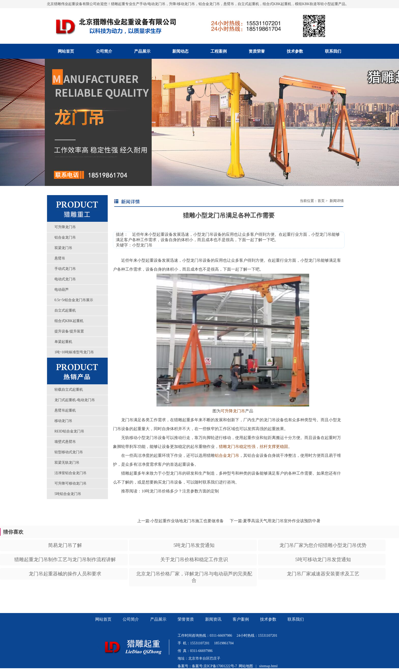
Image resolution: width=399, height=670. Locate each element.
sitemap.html (268, 666)
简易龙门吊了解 (65, 545)
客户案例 (241, 619)
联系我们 (333, 51)
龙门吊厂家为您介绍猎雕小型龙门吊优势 (322, 545)
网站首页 (66, 51)
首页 (321, 201)
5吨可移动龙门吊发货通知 (323, 559)
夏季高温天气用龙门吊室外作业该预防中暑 (281, 521)
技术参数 (295, 51)
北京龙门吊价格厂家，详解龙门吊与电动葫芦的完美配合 (194, 577)
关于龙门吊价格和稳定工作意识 (194, 559)
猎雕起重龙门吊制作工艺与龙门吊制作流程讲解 (65, 559)
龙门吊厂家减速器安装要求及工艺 (323, 573)
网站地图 (246, 666)
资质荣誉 (257, 51)
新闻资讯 (213, 619)
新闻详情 (336, 201)
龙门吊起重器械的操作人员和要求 (65, 573)
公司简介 (104, 51)
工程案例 (218, 51)
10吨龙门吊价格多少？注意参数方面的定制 (180, 491)
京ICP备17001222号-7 (220, 666)
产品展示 (142, 51)
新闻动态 (180, 51)
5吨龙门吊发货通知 (194, 545)
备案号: (198, 666)
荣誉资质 (186, 619)
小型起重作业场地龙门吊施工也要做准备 (187, 521)
